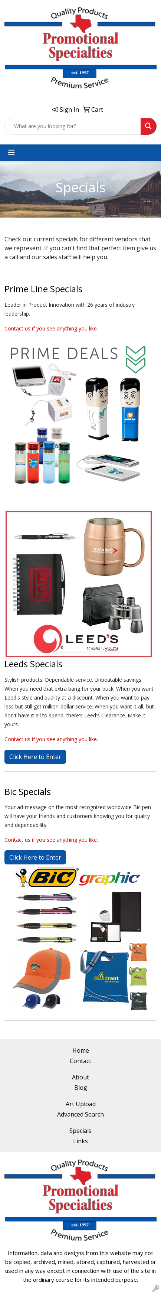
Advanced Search (80, 1114)
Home (80, 1050)
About (80, 1077)
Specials (80, 1131)
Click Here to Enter (35, 757)
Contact (80, 1061)
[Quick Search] (72, 126)
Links (80, 1141)
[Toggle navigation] (11, 152)
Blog (80, 1087)
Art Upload (81, 1104)
